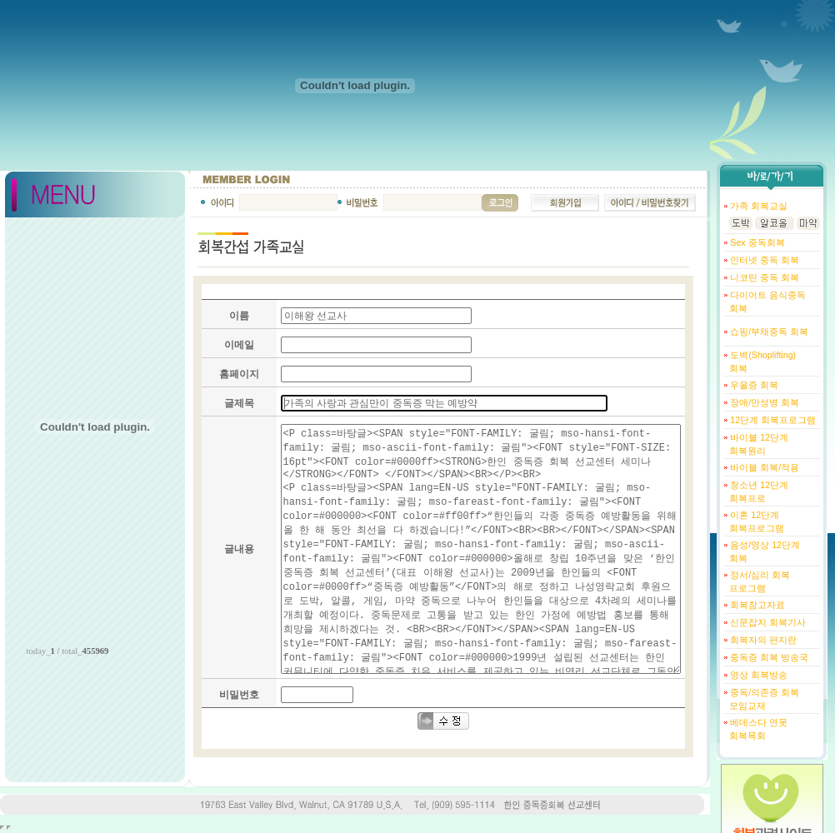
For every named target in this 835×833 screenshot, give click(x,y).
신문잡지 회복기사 (767, 622)
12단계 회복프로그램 (772, 420)
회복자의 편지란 (762, 640)
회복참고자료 (756, 605)
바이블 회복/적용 (763, 467)
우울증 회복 (753, 385)
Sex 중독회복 (756, 242)
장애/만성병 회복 (763, 402)
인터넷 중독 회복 (763, 260)
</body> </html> (9, 828)
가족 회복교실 (758, 206)
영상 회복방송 (758, 675)
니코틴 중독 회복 (763, 277)
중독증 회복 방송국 (768, 657)
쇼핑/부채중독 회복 (768, 332)
